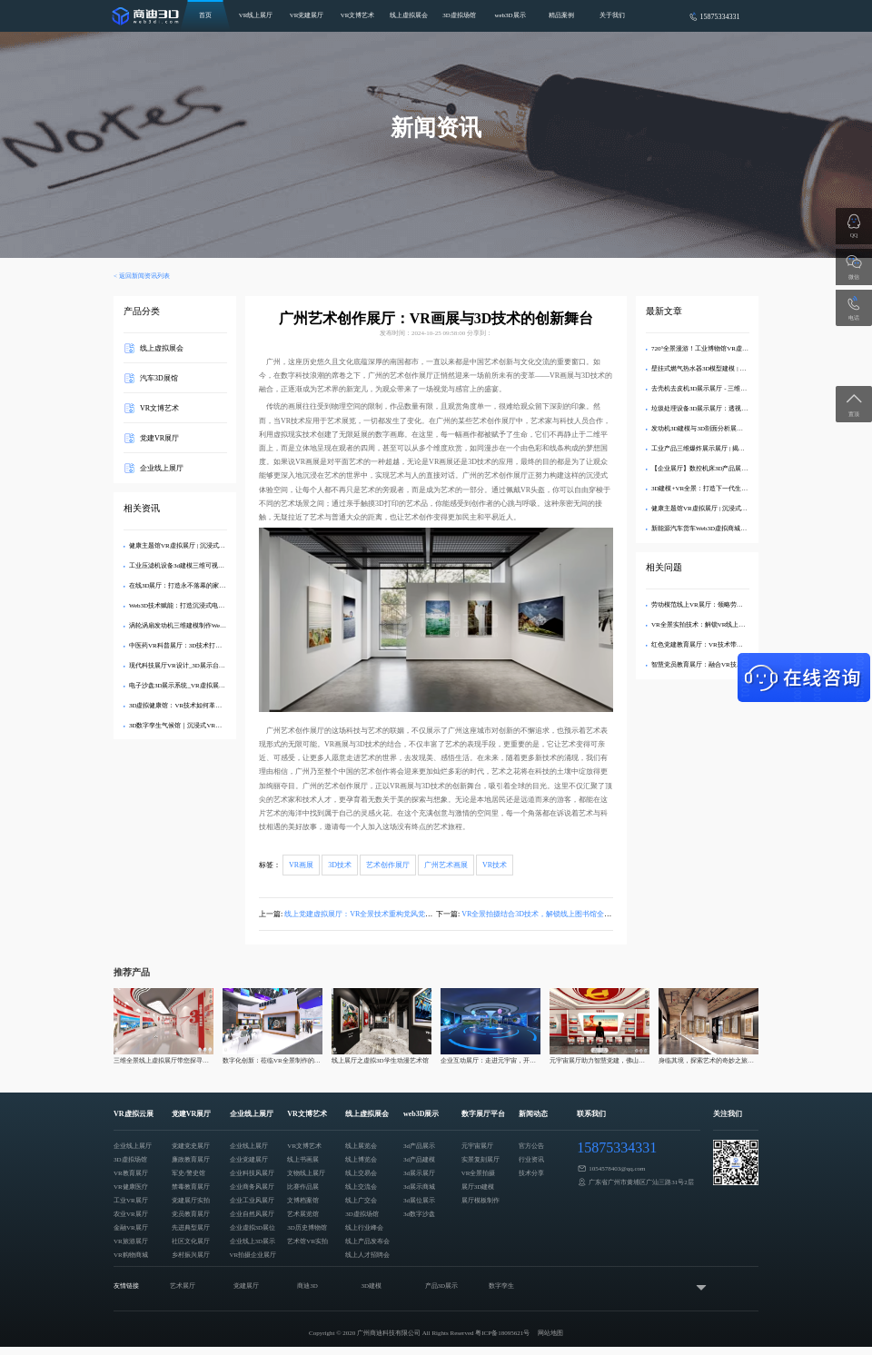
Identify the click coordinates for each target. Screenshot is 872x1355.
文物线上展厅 (306, 1173)
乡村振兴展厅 (191, 1255)
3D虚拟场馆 (459, 15)
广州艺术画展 (446, 865)
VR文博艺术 (358, 15)
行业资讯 (531, 1159)
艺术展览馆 (303, 1214)
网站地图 (550, 1333)
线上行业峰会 (364, 1227)
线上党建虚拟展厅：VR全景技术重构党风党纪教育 (365, 914)
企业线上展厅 (161, 468)
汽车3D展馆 (159, 378)
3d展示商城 (419, 1187)
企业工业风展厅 (252, 1200)
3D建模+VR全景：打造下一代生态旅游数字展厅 (718, 488)
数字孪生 (501, 1286)
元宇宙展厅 (477, 1146)
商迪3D (307, 1286)
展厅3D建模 (478, 1187)
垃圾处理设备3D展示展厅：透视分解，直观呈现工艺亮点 (731, 408)
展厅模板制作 (480, 1200)
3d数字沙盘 (419, 1214)
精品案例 (561, 15)
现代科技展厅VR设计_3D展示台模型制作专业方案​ (199, 665)
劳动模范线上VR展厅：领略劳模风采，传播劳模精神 (725, 604)
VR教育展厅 (131, 1173)
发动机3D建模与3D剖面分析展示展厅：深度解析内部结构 (732, 428)
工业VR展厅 (131, 1200)
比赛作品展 (303, 1187)
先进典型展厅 (191, 1227)
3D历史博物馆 (307, 1227)
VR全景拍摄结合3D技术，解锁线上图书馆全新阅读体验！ (554, 914)
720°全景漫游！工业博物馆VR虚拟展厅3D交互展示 (723, 348)
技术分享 (531, 1173)
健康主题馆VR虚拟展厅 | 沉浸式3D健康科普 (190, 545)
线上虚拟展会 (409, 15)
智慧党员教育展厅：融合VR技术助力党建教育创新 (722, 664)
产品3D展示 (442, 1286)
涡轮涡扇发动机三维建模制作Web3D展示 (186, 625)
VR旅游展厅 (131, 1241)
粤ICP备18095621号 (502, 1333)
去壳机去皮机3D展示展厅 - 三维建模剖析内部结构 (721, 388)
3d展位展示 (419, 1200)
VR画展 (301, 865)
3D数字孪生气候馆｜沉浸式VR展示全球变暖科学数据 (204, 725)
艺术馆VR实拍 (307, 1241)
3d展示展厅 (419, 1173)
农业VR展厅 (131, 1214)
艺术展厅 (182, 1286)
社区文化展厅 (191, 1241)
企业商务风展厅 (252, 1187)
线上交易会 (361, 1173)
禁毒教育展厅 (191, 1187)
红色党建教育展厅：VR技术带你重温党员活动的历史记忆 (732, 644)
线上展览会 (361, 1146)
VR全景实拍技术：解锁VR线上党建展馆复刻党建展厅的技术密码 (742, 624)
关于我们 (612, 15)
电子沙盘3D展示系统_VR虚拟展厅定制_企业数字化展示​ (207, 685)
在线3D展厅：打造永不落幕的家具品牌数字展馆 (196, 585)
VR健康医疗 (131, 1187)
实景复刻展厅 (480, 1159)
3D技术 (340, 865)
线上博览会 (361, 1159)
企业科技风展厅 (252, 1173)
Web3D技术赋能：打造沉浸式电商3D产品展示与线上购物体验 (215, 605)
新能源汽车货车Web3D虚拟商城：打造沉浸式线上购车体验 (734, 528)
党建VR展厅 (159, 438)
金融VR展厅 (131, 1227)
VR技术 (494, 865)
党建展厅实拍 (191, 1200)
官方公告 (531, 1146)
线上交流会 (361, 1187)
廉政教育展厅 (191, 1159)
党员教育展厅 (191, 1214)
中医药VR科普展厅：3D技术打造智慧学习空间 (194, 645)
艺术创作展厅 (388, 865)
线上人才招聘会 (367, 1255)
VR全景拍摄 (478, 1173)
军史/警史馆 (188, 1173)
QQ (854, 235)
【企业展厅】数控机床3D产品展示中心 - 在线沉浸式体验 (730, 468)
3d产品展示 (419, 1146)
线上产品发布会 (367, 1241)
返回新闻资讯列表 (144, 276)
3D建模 (371, 1286)
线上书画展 (303, 1159)
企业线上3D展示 (253, 1241)
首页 (205, 15)
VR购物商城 (131, 1255)
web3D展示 (509, 15)
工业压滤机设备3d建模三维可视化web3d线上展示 (198, 565)
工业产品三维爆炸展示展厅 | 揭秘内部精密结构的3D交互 (730, 448)
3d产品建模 (419, 1159)
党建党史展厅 (191, 1146)
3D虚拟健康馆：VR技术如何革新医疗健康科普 (194, 705)
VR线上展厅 (256, 15)
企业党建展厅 (249, 1159)
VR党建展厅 (307, 15)
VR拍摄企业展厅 (253, 1255)
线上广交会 (361, 1200)
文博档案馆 (303, 1200)
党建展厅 (246, 1286)
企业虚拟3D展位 (253, 1227)
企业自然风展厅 (252, 1214)
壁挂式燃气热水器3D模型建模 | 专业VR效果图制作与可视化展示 (741, 368)
